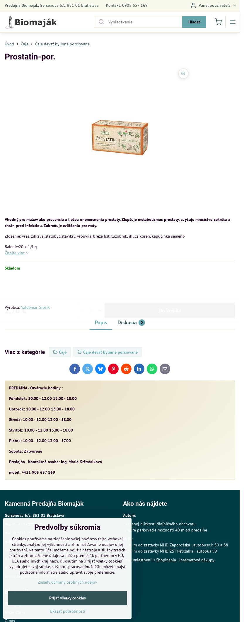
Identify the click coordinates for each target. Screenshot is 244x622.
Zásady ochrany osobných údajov (67, 594)
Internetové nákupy (196, 560)
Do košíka (169, 287)
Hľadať (194, 22)
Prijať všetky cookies (67, 610)
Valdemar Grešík (35, 307)
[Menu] (233, 22)
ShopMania (166, 560)
